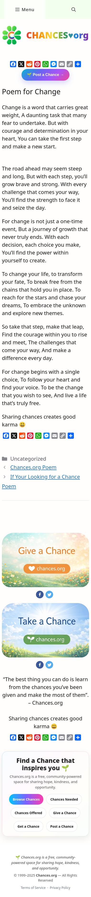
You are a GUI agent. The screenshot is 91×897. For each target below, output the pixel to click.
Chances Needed (64, 799)
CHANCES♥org (57, 35)
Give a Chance (64, 813)
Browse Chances (26, 799)
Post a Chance (61, 826)
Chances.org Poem (33, 467)
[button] (74, 9)
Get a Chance (28, 826)
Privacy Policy (60, 887)
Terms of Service (33, 887)
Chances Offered (28, 813)
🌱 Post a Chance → (45, 75)
